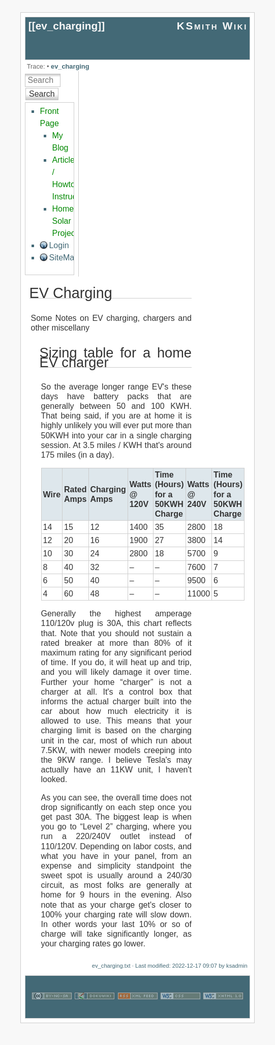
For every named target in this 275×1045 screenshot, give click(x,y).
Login (59, 245)
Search (42, 93)
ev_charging (67, 26)
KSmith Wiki (212, 26)
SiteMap (64, 257)
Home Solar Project (64, 220)
